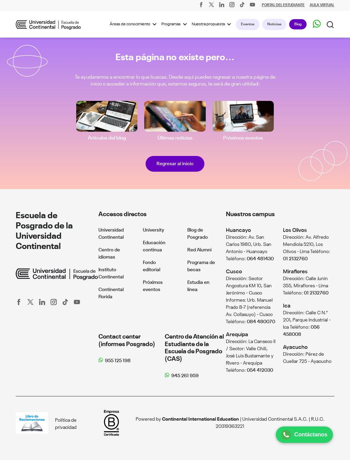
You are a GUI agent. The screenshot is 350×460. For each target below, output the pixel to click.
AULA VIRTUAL (322, 5)
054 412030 (260, 370)
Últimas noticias (175, 138)
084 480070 (261, 321)
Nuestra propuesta (212, 24)
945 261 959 (185, 375)
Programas (175, 24)
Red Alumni (199, 250)
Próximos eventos (243, 138)
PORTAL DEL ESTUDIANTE (283, 5)
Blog (297, 24)
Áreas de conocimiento (134, 24)
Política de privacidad (66, 424)
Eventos (247, 24)
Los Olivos (295, 230)
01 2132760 (295, 259)
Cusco (234, 272)
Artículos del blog (107, 138)
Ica (287, 306)
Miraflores (295, 272)
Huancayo (238, 230)
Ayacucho (295, 347)
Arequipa (237, 335)
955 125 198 (118, 360)
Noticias (274, 24)
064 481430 (260, 259)
